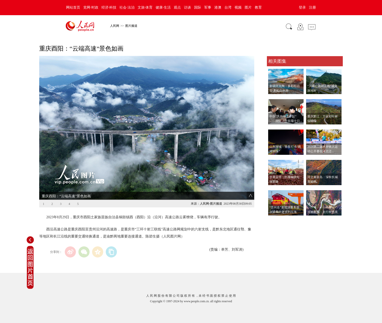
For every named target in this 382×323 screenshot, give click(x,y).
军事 (207, 7)
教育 (258, 7)
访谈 (187, 7)
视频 (238, 7)
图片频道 (131, 26)
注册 (312, 7)
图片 (248, 7)
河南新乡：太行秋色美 (322, 212)
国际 (197, 7)
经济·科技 (109, 7)
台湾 (227, 7)
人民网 (114, 26)
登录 (302, 7)
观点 (177, 7)
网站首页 (73, 7)
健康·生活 (163, 7)
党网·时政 (90, 7)
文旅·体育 (145, 7)
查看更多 (274, 221)
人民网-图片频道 (211, 203)
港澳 (217, 7)
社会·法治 (127, 7)
